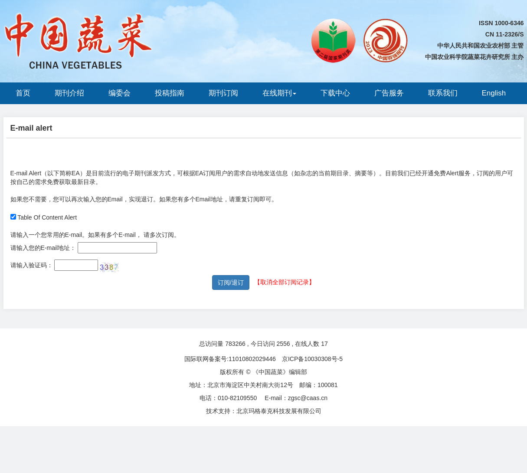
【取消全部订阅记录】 (284, 282)
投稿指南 (169, 93)
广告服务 (389, 93)
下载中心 (335, 93)
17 (324, 343)
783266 (235, 343)
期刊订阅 (223, 93)
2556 (283, 343)
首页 (23, 93)
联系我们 (443, 93)
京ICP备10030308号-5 (312, 358)
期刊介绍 (69, 93)
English (494, 93)
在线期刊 (279, 93)
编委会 (119, 93)
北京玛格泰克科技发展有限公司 (278, 410)
